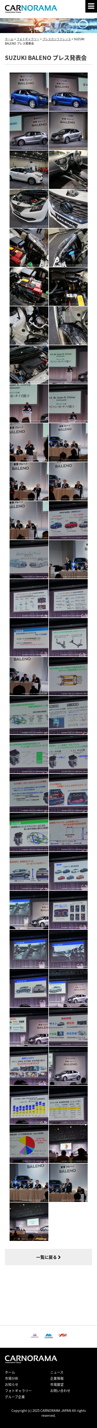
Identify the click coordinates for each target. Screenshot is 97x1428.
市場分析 (11, 1378)
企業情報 (57, 1378)
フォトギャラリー (18, 1390)
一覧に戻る (48, 1257)
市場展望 (57, 1384)
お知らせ (11, 1384)
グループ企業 (15, 1396)
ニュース (56, 1372)
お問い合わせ (60, 1390)
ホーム (10, 1372)
